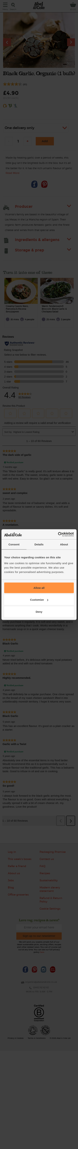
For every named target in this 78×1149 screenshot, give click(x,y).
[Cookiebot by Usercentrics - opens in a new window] (58, 534)
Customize (39, 599)
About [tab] (64, 544)
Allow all (39, 587)
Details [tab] (39, 544)
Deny (39, 611)
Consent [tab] (14, 544)
